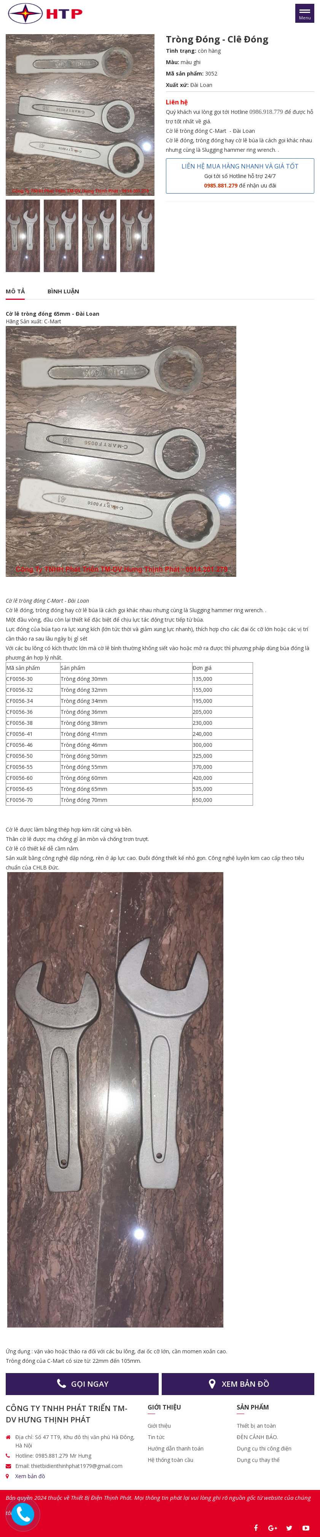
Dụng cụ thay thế (258, 1459)
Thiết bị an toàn (256, 1425)
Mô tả (15, 291)
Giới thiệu (160, 1425)
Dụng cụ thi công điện (264, 1448)
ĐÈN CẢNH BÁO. (257, 1437)
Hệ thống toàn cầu (170, 1459)
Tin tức (156, 1437)
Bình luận (63, 291)
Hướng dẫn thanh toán (176, 1448)
